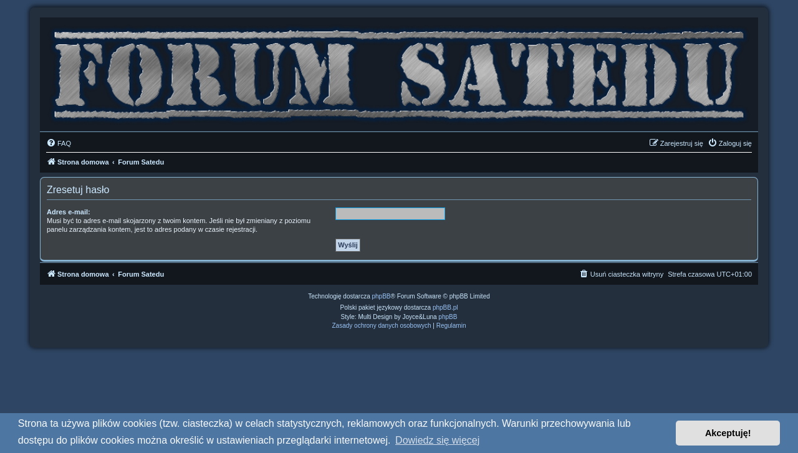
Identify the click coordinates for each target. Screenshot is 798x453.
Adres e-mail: (68, 212)
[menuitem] (58, 143)
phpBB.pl (445, 307)
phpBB (381, 296)
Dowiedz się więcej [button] (437, 440)
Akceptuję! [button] (728, 433)
